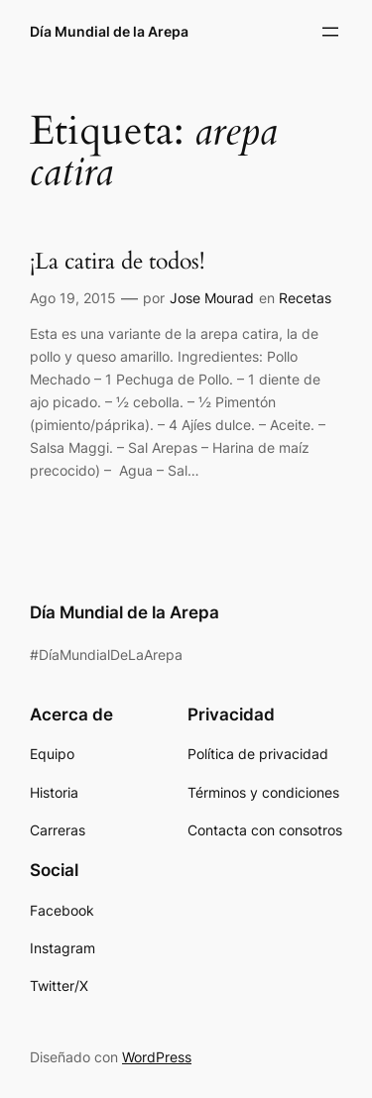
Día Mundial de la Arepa (109, 31)
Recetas (305, 297)
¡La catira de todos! (117, 262)
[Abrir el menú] (330, 32)
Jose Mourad (212, 297)
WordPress (156, 1056)
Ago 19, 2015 (73, 297)
